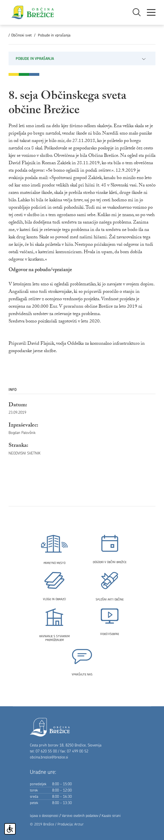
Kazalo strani (111, 815)
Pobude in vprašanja (54, 35)
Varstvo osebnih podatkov (80, 815)
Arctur (79, 824)
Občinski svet (21, 35)
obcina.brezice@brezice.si (49, 757)
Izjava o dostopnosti (44, 815)
